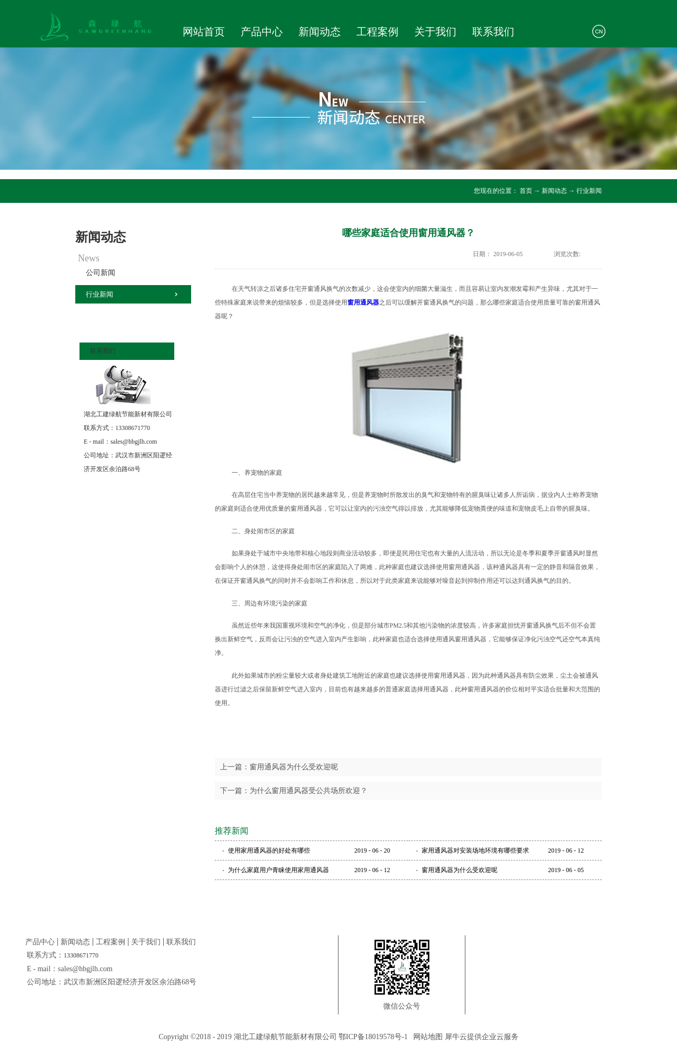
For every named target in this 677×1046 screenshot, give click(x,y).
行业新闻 (589, 190)
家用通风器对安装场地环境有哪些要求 (475, 850)
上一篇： (279, 767)
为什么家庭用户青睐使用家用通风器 (278, 870)
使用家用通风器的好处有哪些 (269, 850)
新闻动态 (554, 190)
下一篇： (293, 791)
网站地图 (426, 1037)
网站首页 (204, 31)
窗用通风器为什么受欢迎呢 (459, 870)
